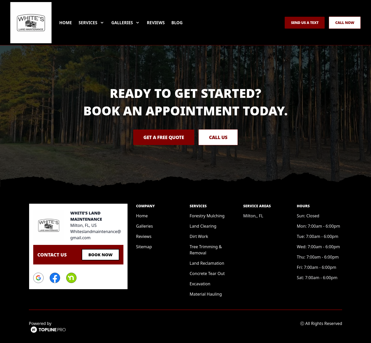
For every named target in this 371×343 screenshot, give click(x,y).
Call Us (218, 137)
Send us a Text (304, 22)
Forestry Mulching (207, 216)
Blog (177, 22)
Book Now (100, 255)
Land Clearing (203, 226)
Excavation (200, 284)
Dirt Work (199, 236)
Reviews (156, 22)
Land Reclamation (207, 263)
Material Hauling (206, 294)
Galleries (144, 226)
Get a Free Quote (164, 137)
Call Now (344, 22)
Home (65, 22)
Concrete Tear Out (207, 273)
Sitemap (144, 247)
